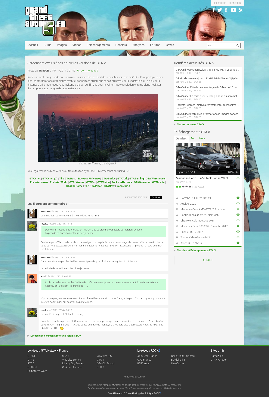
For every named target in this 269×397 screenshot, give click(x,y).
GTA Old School (106, 363)
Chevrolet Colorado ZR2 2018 (198, 220)
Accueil (33, 45)
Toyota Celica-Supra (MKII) (196, 237)
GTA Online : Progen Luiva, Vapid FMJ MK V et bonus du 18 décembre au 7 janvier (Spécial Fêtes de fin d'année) (208, 69)
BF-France (143, 363)
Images (62, 45)
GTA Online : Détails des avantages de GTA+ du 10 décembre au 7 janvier (208, 87)
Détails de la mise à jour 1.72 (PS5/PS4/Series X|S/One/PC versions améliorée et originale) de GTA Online (208, 78)
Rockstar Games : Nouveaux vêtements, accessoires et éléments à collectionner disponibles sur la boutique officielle (208, 104)
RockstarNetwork (122, 182)
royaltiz (44, 223)
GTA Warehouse (155, 178)
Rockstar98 (123, 186)
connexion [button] (235, 2)
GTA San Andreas (72, 367)
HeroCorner (178, 363)
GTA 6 (30, 359)
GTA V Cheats (219, 359)
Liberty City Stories (73, 363)
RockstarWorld (58, 182)
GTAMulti (32, 367)
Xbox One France (147, 355)
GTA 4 (65, 355)
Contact (141, 376)
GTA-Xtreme (76, 182)
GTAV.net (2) (49, 178)
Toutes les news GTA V (190, 124)
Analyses (138, 45)
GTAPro (90, 182)
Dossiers (121, 45)
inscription (220, 2)
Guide (47, 45)
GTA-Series (109, 178)
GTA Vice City (104, 355)
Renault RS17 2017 (192, 231)
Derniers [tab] (181, 138)
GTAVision (103, 182)
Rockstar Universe (89, 178)
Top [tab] (193, 138)
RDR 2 (100, 367)
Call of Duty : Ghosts (183, 355)
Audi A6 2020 (188, 203)
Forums (155, 45)
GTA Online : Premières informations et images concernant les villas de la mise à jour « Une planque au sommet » (208, 113)
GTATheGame (74, 186)
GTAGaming (136, 178)
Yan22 (44, 276)
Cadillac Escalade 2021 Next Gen (200, 214)
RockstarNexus (39, 182)
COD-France (144, 359)
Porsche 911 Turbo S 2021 (196, 198)
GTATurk (122, 178)
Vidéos (76, 45)
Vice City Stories (71, 359)
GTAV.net (35, 178)
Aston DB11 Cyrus (191, 243)
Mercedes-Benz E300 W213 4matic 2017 (204, 226)
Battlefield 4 (178, 359)
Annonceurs (130, 376)
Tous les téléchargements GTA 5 (196, 250)
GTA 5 (30, 363)
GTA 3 (100, 359)
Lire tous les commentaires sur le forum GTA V (55, 335)
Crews (170, 45)
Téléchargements (98, 45)
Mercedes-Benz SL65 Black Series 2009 (202, 178)
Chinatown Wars (37, 370)
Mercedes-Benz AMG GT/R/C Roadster (203, 209)
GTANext (109, 186)
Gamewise (217, 355)
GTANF (208, 260)
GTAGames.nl (142, 182)
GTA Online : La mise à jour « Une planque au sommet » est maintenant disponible (208, 96)
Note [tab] (202, 138)
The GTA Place (93, 186)
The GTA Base (67, 178)
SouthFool (46, 211)
